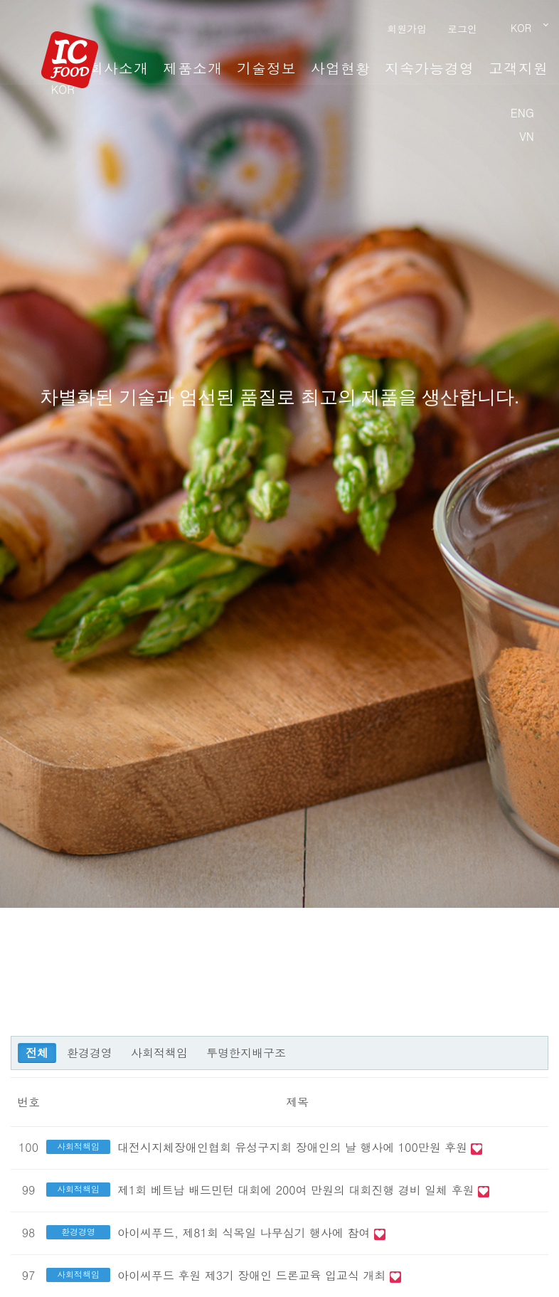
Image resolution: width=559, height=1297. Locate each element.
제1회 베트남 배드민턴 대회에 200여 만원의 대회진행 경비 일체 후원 (297, 1190)
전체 (37, 1052)
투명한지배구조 (246, 1052)
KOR (63, 89)
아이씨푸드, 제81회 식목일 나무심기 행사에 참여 (245, 1232)
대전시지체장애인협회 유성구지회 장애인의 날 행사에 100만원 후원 (294, 1147)
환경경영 (89, 1052)
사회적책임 (159, 1052)
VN (526, 136)
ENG (522, 113)
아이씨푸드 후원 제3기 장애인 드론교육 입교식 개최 (253, 1275)
